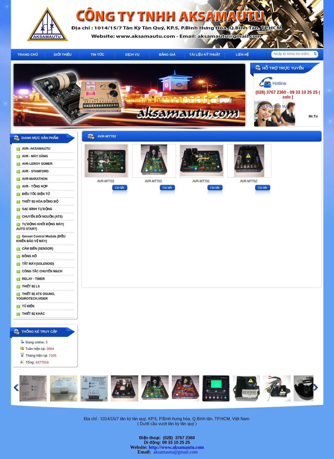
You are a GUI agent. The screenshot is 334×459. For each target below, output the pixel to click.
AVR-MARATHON (35, 179)
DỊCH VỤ (132, 54)
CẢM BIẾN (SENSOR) (37, 248)
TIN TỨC (97, 54)
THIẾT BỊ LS (31, 286)
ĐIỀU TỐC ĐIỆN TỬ (36, 194)
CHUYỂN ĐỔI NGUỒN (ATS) (42, 216)
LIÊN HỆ (242, 54)
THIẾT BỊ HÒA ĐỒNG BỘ (40, 201)
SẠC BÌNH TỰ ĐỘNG (37, 209)
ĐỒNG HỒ (29, 256)
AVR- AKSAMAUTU (36, 148)
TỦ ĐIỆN (28, 306)
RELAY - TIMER (33, 279)
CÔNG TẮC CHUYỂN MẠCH (42, 271)
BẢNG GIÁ (167, 54)
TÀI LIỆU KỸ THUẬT (204, 54)
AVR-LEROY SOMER (37, 164)
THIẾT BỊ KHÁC (33, 314)
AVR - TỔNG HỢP (35, 186)
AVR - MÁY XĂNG (35, 156)
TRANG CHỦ (27, 54)
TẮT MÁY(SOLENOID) (38, 264)
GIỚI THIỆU (62, 54)
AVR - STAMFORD (35, 171)
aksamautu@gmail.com (175, 452)
